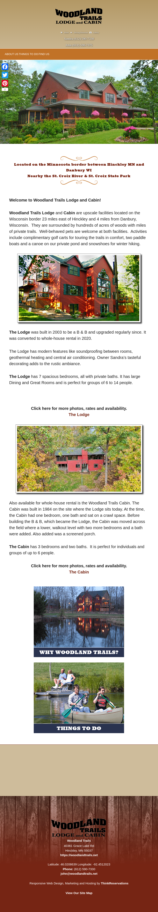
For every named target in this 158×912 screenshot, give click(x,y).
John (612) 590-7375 (79, 45)
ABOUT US (11, 54)
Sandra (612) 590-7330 (79, 38)
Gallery (96, 33)
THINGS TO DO (28, 54)
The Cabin (79, 572)
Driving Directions (81, 33)
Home (66, 33)
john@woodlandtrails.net (79, 873)
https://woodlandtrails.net (79, 855)
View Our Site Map (79, 893)
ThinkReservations (114, 883)
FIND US (44, 54)
